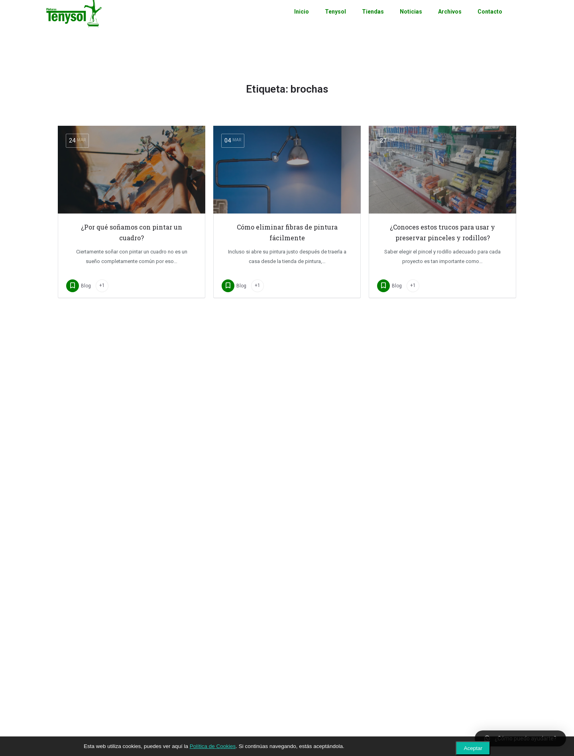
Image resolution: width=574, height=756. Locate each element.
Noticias (411, 24)
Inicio (301, 24)
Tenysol (335, 24)
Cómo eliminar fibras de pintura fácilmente (287, 232)
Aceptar (473, 748)
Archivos (450, 24)
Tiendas (373, 24)
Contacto (490, 24)
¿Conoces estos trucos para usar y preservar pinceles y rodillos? (442, 232)
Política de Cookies (213, 746)
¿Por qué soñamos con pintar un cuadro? (131, 232)
